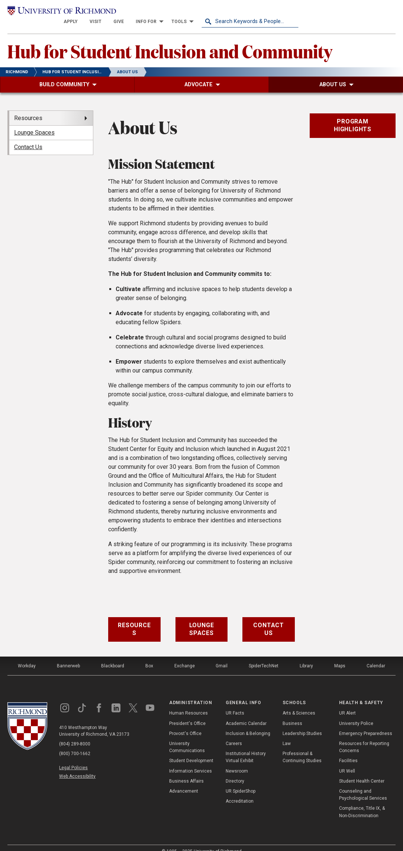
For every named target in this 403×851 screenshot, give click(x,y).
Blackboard (112, 656)
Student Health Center (361, 771)
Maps (339, 656)
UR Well (347, 761)
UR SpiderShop (240, 781)
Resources (134, 619)
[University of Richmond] (55, 12)
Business (292, 713)
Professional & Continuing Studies (302, 747)
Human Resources (188, 703)
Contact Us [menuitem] (28, 137)
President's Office (187, 713)
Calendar (376, 656)
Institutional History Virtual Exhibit (246, 747)
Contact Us (268, 619)
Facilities (348, 751)
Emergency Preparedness (365, 723)
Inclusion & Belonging (248, 723)
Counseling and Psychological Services (363, 785)
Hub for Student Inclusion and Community (169, 41)
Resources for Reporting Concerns (364, 737)
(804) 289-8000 (74, 734)
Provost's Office (185, 723)
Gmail (222, 656)
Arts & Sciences (299, 703)
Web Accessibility (77, 767)
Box (149, 656)
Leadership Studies (302, 723)
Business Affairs (186, 771)
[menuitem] (168, 12)
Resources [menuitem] (28, 108)
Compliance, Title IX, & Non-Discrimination (362, 802)
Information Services (190, 761)
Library (306, 656)
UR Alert (347, 703)
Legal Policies (73, 758)
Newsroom (237, 761)
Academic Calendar (246, 713)
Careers (234, 733)
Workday (27, 656)
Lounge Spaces (201, 619)
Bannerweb (68, 656)
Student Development (191, 751)
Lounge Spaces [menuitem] (34, 122)
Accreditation (240, 791)
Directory (235, 771)
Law (287, 733)
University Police (356, 713)
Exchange (184, 656)
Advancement (183, 781)
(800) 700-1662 (74, 744)
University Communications (187, 737)
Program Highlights (352, 116)
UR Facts (235, 703)
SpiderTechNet (263, 656)
